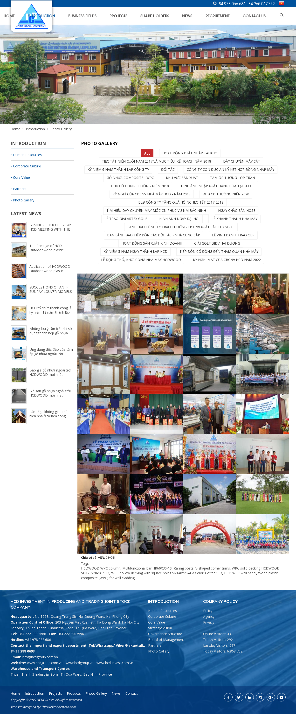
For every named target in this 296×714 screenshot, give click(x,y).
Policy (207, 610)
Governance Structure (165, 634)
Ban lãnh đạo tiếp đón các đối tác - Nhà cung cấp (153, 235)
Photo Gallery (22, 200)
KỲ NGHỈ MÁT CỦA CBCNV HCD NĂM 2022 (227, 259)
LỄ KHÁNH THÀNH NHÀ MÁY (234, 218)
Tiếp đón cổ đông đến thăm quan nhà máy (218, 251)
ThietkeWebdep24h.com (58, 707)
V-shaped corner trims (212, 568)
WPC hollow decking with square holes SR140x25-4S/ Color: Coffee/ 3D (166, 573)
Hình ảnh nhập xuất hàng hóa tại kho (216, 186)
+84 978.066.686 (38, 639)
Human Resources (26, 154)
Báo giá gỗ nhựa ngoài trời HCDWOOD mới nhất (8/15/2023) (50, 374)
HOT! (111, 558)
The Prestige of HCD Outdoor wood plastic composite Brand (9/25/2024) (46, 252)
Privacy (208, 622)
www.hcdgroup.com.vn (44, 662)
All (147, 153)
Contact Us (262, 15)
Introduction (108, 15)
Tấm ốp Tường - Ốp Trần (232, 177)
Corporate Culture (26, 166)
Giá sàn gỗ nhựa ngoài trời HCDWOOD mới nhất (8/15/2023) (50, 395)
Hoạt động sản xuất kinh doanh (152, 243)
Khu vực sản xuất (182, 177)
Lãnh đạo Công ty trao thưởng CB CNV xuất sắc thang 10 (180, 227)
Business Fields (138, 15)
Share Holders (191, 15)
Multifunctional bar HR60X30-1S (147, 568)
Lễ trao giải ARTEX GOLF (125, 218)
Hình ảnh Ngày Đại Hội (179, 218)
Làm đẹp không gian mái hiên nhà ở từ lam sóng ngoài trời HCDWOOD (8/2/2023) (48, 418)
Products (74, 693)
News (214, 15)
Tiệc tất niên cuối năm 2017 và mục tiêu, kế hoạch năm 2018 (156, 161)
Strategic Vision (160, 628)
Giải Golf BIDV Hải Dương (217, 243)
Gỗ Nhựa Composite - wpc (130, 177)
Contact (131, 693)
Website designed (23, 707)
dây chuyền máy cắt (241, 161)
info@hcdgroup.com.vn (40, 657)
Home (85, 15)
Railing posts (183, 568)
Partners (18, 188)
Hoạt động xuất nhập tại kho (189, 153)
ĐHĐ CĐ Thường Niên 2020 (226, 194)
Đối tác (168, 169)
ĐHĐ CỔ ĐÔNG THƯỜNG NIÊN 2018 (140, 186)
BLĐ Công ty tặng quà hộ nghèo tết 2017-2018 (180, 202)
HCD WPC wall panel (240, 573)
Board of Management (166, 639)
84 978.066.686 (233, 3)
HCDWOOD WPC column (100, 568)
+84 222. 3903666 (32, 634)
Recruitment (235, 15)
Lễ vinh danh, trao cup (233, 235)
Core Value (20, 177)
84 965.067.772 (261, 3)
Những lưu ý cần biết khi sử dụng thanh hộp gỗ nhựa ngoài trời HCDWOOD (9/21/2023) (50, 335)
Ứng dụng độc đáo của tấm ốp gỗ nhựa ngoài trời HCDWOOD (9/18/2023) (51, 353)
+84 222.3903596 (70, 634)
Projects (165, 15)
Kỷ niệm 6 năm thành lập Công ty (118, 169)
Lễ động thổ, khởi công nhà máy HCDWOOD (141, 259)
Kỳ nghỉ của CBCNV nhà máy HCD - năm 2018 (152, 194)
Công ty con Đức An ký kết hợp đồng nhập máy (230, 169)
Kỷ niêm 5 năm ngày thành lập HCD (135, 251)
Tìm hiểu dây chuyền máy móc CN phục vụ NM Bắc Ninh (156, 210)
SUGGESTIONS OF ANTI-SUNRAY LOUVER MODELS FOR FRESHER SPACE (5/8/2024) (50, 293)
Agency (208, 616)
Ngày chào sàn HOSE (236, 210)
